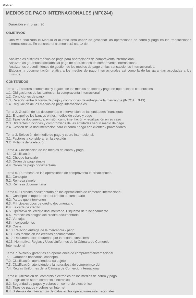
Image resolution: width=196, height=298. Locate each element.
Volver (8, 5)
